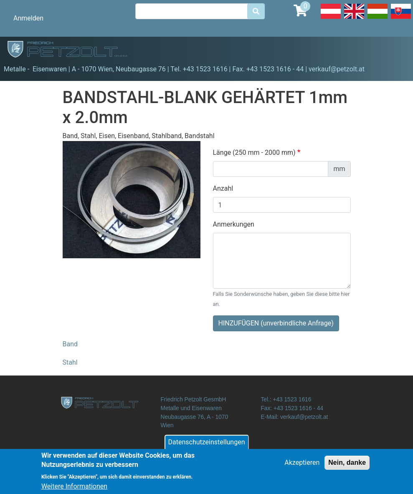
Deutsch (331, 18)
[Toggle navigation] (394, 50)
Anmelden (28, 18)
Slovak (401, 18)
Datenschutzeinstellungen (206, 446)
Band (70, 344)
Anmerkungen (233, 224)
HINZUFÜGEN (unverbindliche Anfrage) (276, 323)
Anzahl (223, 188)
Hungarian (377, 18)
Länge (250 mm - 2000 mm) (254, 152)
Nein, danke (347, 466)
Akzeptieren (301, 467)
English (354, 18)
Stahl (70, 362)
